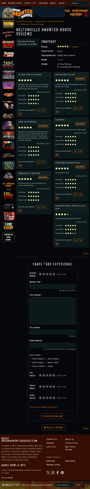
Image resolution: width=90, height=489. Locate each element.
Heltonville (40, 21)
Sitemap (50, 443)
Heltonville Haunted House (31, 24)
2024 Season (53, 359)
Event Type (30, 3)
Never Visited (38, 366)
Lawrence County (24, 21)
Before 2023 (53, 362)
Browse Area (14, 3)
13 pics (60, 60)
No (44, 110)
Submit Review (52, 416)
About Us (69, 439)
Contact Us (51, 439)
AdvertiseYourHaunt (8, 237)
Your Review (35, 295)
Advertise (50, 461)
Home (4, 3)
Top (86, 253)
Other (50, 366)
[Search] (79, 3)
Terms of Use (71, 443)
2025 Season (38, 359)
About (53, 3)
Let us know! (7, 477)
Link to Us (51, 446)
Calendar (43, 3)
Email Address (36, 340)
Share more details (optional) (43, 407)
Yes (38, 110)
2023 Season (38, 362)
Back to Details (53, 427)
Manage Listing (53, 464)
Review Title (35, 282)
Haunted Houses (56, 21)
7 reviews (73, 46)
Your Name (34, 327)
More (61, 3)
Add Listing (70, 461)
